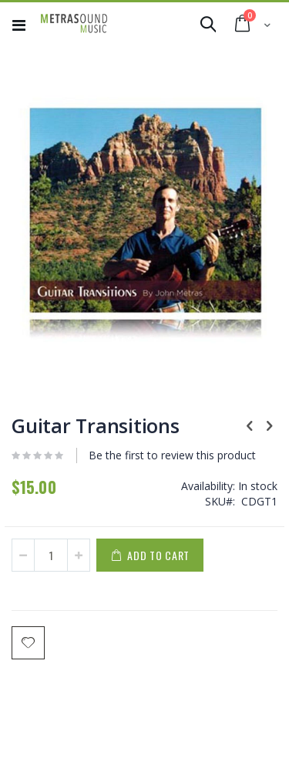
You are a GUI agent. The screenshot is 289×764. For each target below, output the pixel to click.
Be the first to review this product (172, 455)
